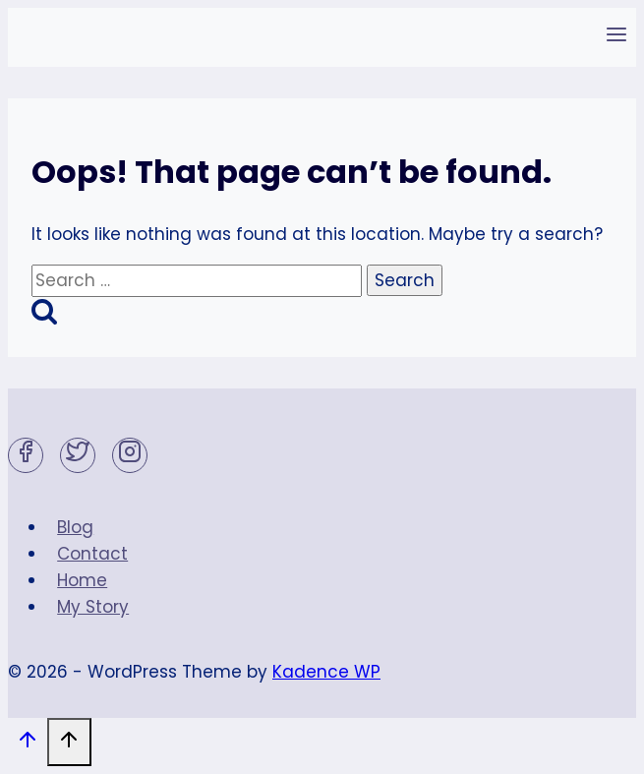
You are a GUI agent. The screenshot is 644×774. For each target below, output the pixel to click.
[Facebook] (25, 455)
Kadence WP (326, 672)
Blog (75, 527)
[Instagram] (129, 455)
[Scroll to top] (27, 744)
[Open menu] (616, 37)
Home (82, 580)
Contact (92, 554)
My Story (93, 607)
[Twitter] (77, 455)
